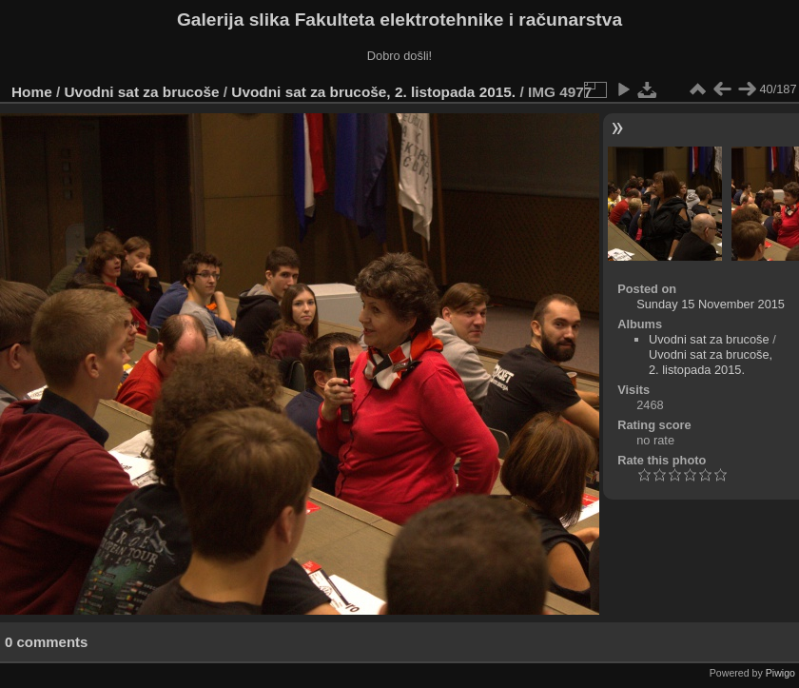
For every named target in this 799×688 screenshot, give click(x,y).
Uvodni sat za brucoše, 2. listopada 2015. (373, 92)
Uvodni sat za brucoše (142, 92)
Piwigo (780, 672)
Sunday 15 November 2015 (710, 304)
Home (31, 92)
